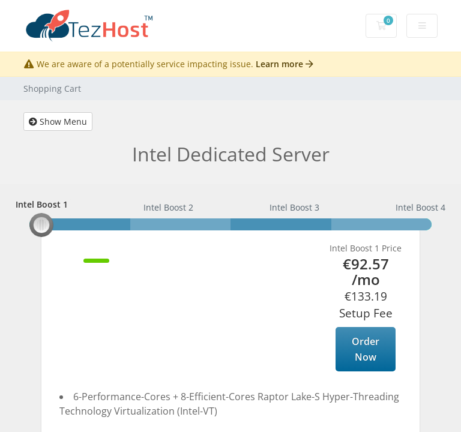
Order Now (365, 349)
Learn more (284, 64)
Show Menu (58, 121)
